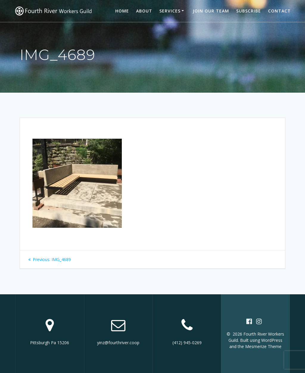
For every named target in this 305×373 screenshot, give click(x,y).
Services (169, 11)
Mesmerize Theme (263, 346)
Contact (279, 11)
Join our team (211, 11)
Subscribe (248, 11)
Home (122, 11)
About (144, 11)
